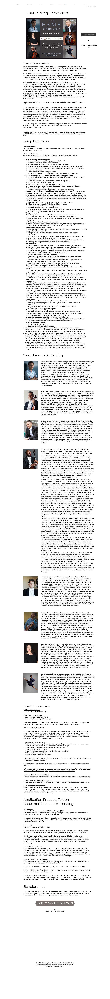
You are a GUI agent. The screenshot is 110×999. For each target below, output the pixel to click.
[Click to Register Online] (88, 34)
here (38, 198)
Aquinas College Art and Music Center (73, 68)
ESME (44, 442)
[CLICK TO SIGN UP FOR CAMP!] (55, 903)
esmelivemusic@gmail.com (32, 127)
